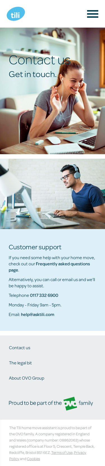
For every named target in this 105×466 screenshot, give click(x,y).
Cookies (33, 458)
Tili (16, 14)
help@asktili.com (37, 314)
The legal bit (20, 362)
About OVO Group (26, 378)
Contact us (19, 347)
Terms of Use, (62, 452)
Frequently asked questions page (49, 266)
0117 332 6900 (44, 295)
